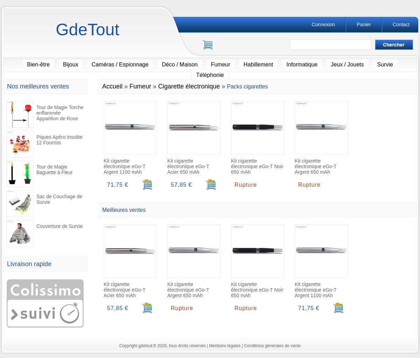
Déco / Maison (179, 64)
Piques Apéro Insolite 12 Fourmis (45, 144)
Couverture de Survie (45, 233)
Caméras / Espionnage (120, 64)
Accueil (112, 86)
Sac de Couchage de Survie (44, 203)
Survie (385, 64)
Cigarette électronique (189, 86)
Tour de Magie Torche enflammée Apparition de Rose (45, 114)
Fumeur (220, 64)
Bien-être (38, 64)
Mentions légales (224, 345)
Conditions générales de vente (272, 345)
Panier (364, 24)
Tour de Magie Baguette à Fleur (40, 173)
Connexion (323, 24)
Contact (401, 24)
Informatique (301, 64)
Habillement (258, 64)
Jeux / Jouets (347, 64)
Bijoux (70, 64)
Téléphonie (210, 75)
